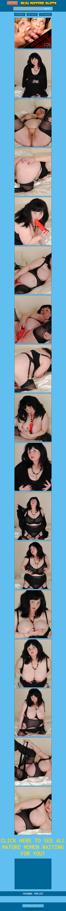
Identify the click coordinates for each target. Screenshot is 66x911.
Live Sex (12, 3)
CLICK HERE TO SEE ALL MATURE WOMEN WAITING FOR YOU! (33, 847)
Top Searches (45, 14)
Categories (19, 14)
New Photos (32, 14)
